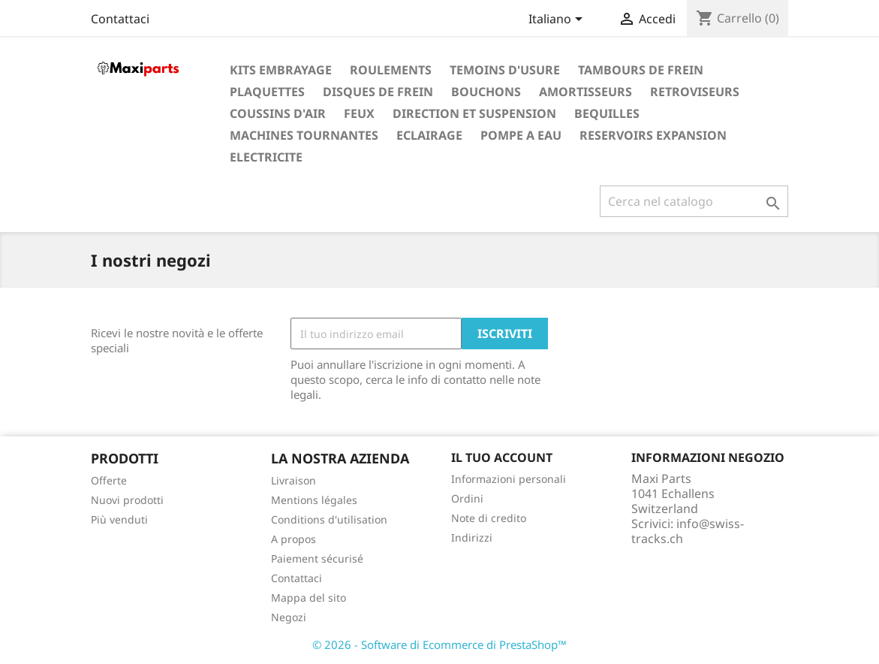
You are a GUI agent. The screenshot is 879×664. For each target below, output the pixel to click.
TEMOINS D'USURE (505, 70)
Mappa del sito (308, 597)
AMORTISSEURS (585, 91)
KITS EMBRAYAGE (281, 70)
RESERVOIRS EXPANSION (653, 135)
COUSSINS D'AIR (278, 113)
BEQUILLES (607, 113)
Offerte (109, 480)
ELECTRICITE (266, 157)
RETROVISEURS (694, 91)
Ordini (467, 498)
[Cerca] (694, 201)
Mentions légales (314, 500)
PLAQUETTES (267, 91)
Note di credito (488, 518)
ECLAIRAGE (429, 135)
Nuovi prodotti (127, 500)
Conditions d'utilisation (329, 519)
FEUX (359, 113)
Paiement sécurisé (317, 558)
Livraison (293, 480)
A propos (293, 539)
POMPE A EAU (520, 135)
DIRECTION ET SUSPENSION (474, 113)
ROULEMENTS (391, 70)
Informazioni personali (508, 479)
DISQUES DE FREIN (378, 91)
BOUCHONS (486, 91)
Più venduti (119, 519)
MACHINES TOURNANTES (304, 135)
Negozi (288, 617)
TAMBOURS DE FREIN (640, 70)
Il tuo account (501, 457)
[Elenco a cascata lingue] (558, 20)
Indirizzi (471, 537)
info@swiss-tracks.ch (687, 531)
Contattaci (120, 19)
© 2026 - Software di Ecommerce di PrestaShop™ (439, 644)
